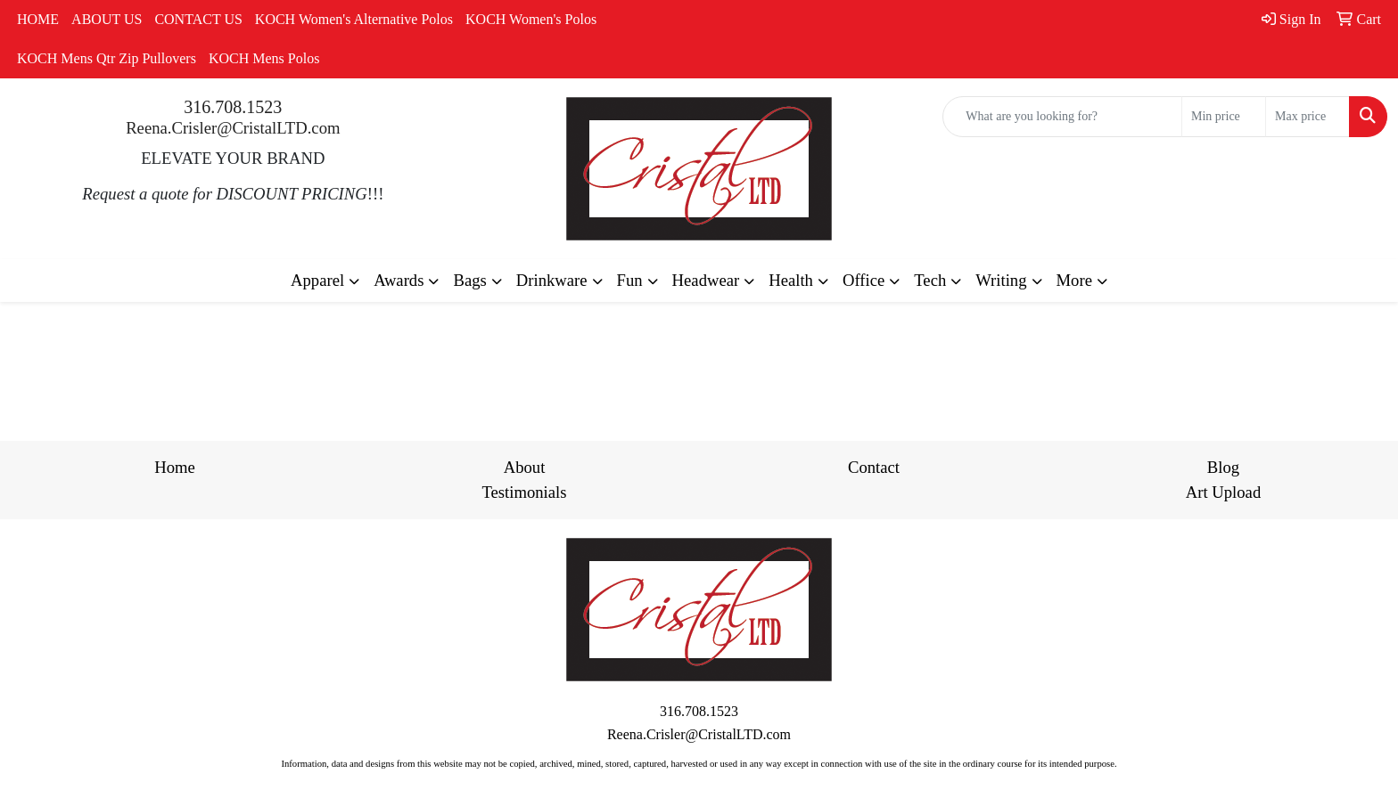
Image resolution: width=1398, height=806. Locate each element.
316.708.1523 (233, 107)
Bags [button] (469, 280)
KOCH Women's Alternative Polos (354, 19)
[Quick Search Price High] (1307, 116)
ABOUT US (106, 19)
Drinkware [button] (552, 280)
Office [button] (863, 280)
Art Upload (1223, 492)
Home (174, 467)
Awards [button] (399, 280)
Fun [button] (630, 280)
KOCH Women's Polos (530, 19)
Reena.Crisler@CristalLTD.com (233, 127)
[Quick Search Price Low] (1223, 116)
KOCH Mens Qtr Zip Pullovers (106, 58)
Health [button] (791, 280)
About (525, 467)
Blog (1223, 467)
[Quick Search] (1062, 116)
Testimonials (523, 492)
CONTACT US (198, 19)
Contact (874, 467)
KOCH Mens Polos (264, 58)
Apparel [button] (317, 280)
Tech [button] (930, 280)
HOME (38, 19)
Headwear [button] (706, 280)
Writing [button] (1000, 280)
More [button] (1074, 280)
